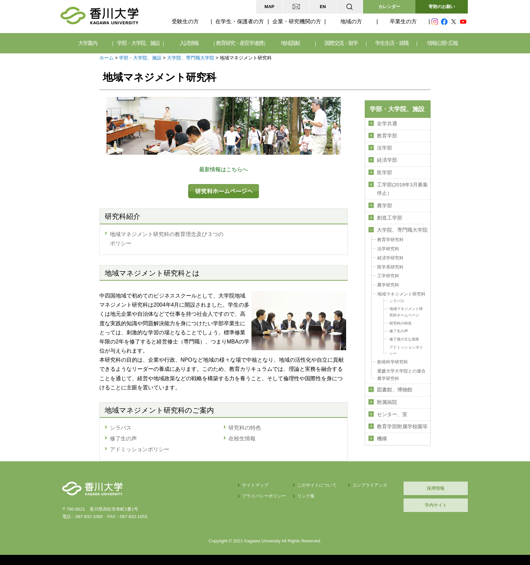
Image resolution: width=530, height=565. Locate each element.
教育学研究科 (390, 239)
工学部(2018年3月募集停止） (402, 189)
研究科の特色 (400, 323)
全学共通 (387, 123)
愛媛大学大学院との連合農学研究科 (401, 374)
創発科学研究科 (392, 361)
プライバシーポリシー (264, 495)
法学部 (384, 148)
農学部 (384, 205)
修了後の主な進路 (404, 339)
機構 (382, 438)
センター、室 (392, 414)
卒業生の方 (403, 21)
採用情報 (435, 488)
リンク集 (306, 495)
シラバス (396, 301)
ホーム (106, 57)
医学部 (384, 172)
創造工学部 (389, 218)
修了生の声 (398, 331)
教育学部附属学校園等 (402, 426)
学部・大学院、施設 (140, 57)
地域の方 (351, 21)
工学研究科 (388, 275)
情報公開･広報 (442, 43)
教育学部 (387, 135)
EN (323, 6)
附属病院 (387, 402)
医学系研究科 (390, 266)
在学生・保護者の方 (239, 21)
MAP (269, 6)
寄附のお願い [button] (442, 6)
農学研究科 (388, 284)
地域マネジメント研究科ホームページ (406, 312)
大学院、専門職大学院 (190, 57)
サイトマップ (255, 485)
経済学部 (387, 160)
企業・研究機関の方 (296, 21)
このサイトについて (317, 485)
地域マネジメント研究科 (401, 294)
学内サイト (436, 505)
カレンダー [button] (389, 6)
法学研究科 (388, 248)
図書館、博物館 (394, 389)
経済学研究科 (390, 257)
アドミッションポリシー (406, 350)
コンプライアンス (369, 485)
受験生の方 (185, 21)
